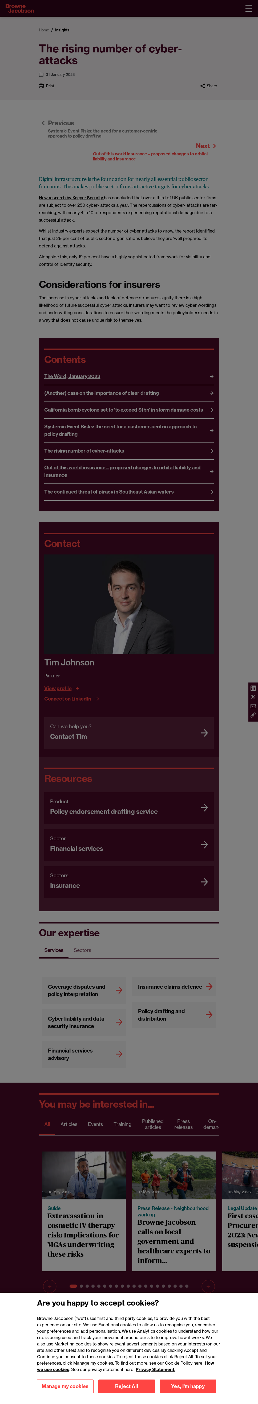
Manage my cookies (65, 1393)
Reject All (126, 1393)
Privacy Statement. (155, 1375)
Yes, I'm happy (188, 1393)
